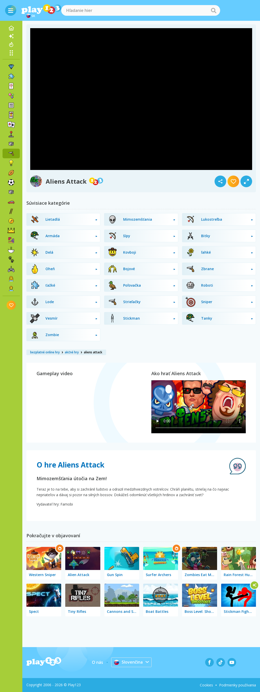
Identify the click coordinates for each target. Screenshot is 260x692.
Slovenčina (128, 662)
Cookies (206, 685)
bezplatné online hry (45, 352)
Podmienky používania (237, 685)
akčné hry (72, 352)
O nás (97, 662)
